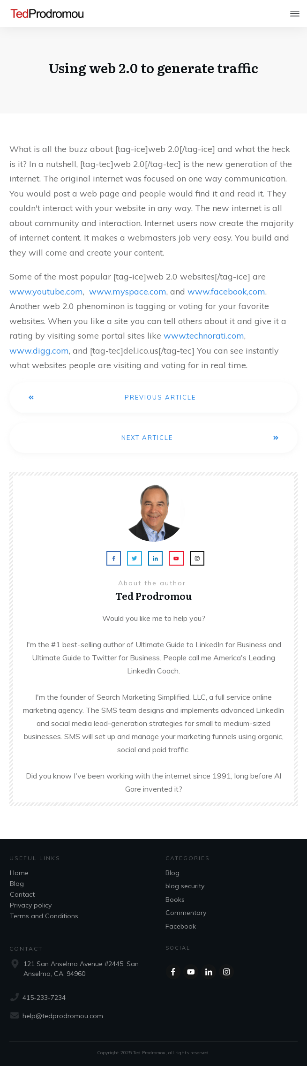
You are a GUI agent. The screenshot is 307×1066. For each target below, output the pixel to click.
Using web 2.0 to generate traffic (153, 67)
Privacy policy (31, 905)
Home (19, 873)
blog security (184, 886)
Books (175, 899)
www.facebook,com (226, 291)
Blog (17, 883)
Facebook (180, 926)
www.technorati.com (204, 335)
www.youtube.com (46, 291)
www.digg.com (39, 350)
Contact (22, 894)
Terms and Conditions (44, 916)
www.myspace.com (127, 291)
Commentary (185, 912)
